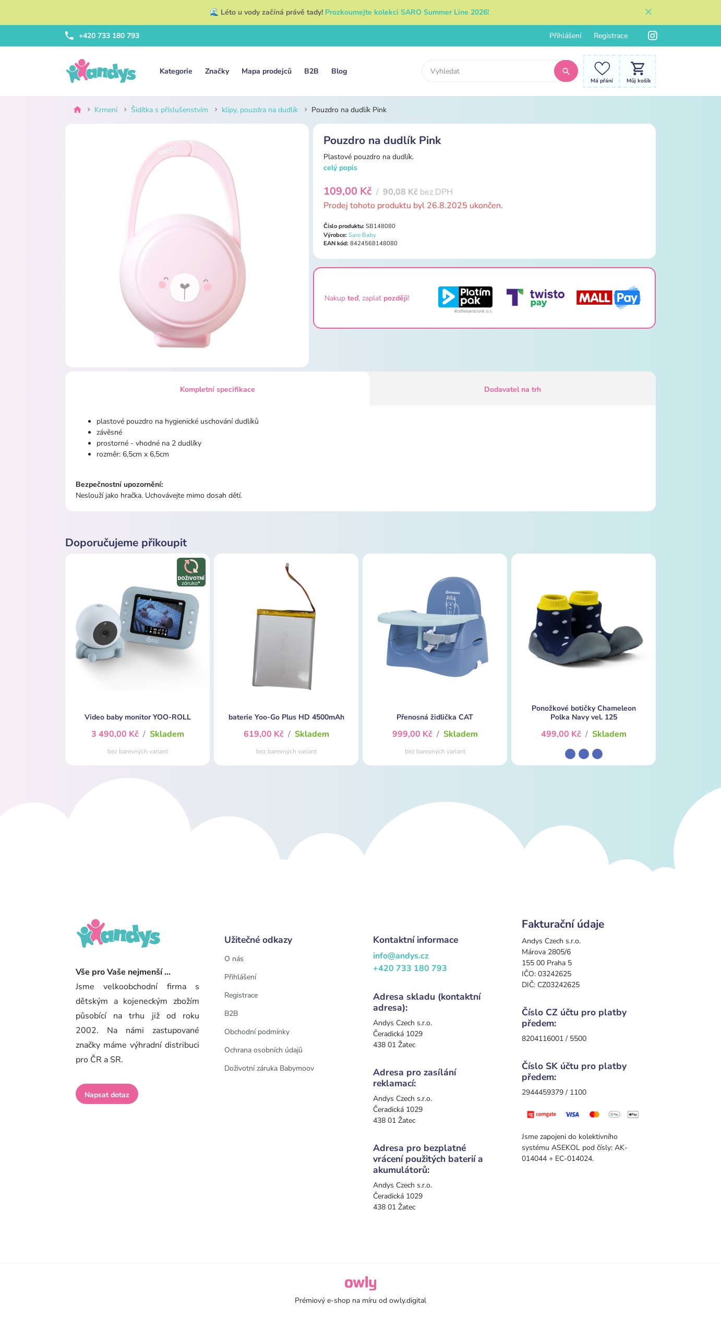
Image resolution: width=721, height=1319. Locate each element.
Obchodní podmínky (257, 1032)
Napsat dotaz (107, 1095)
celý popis (340, 168)
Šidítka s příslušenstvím (169, 110)
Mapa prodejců (267, 71)
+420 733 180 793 (102, 36)
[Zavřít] (648, 12)
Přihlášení (565, 36)
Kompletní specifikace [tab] (217, 389)
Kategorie (176, 71)
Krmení (105, 110)
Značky (217, 71)
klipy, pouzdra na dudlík (260, 110)
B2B (311, 71)
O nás (234, 959)
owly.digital (407, 1300)
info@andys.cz (401, 956)
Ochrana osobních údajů (263, 1050)
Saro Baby (362, 235)
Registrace (611, 36)
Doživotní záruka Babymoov (269, 1068)
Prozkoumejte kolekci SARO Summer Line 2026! (407, 12)
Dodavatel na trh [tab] (512, 389)
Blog (339, 71)
